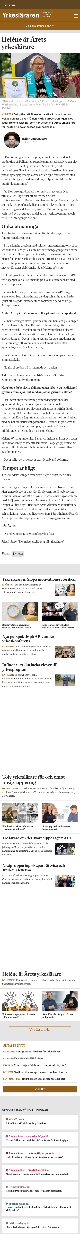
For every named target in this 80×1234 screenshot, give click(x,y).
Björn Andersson (34, 138)
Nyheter (18, 553)
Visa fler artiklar (40, 870)
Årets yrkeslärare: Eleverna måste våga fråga (27, 533)
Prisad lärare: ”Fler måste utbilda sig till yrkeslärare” (32, 541)
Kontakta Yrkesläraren (13, 1174)
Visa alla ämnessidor (38, 25)
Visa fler (40, 929)
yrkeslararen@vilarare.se (14, 1179)
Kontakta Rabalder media (16, 1222)
